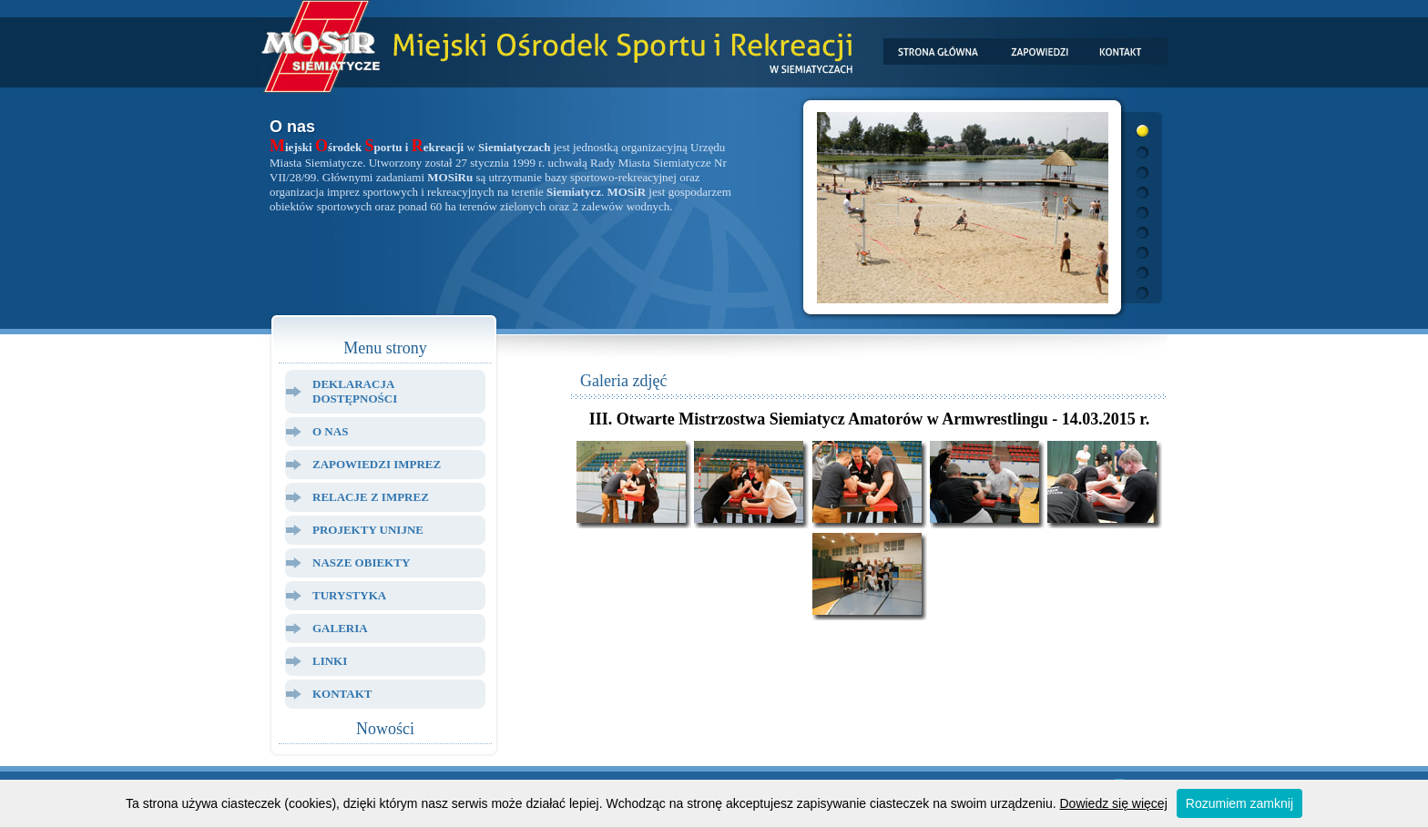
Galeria (340, 628)
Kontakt (342, 693)
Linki (329, 661)
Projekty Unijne (367, 530)
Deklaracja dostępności (354, 391)
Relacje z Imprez (370, 497)
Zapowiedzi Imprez (376, 464)
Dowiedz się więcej (1114, 803)
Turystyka (349, 595)
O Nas (330, 431)
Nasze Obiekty (361, 562)
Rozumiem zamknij (1239, 803)
